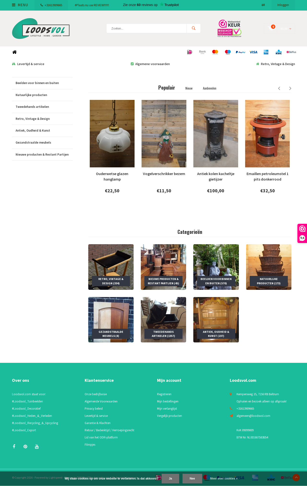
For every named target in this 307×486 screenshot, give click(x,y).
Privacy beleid (94, 409)
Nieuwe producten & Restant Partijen (44, 155)
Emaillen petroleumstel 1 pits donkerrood (268, 176)
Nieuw (189, 88)
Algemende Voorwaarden (101, 401)
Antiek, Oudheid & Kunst (44, 131)
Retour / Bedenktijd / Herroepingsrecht (109, 430)
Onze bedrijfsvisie (96, 394)
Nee (192, 478)
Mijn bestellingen (167, 401)
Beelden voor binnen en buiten (44, 83)
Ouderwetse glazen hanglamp (112, 176)
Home (14, 52)
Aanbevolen (209, 88)
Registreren (164, 394)
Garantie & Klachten (98, 423)
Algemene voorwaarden (150, 64)
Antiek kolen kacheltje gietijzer (215, 176)
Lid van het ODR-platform (101, 437)
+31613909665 (51, 5)
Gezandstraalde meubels (44, 143)
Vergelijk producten (169, 416)
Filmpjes (90, 445)
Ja (170, 478)
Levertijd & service (28, 64)
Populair (166, 87)
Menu (20, 4)
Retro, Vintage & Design (275, 64)
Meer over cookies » (224, 478)
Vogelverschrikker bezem (164, 173)
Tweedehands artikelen (44, 107)
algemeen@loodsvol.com (253, 416)
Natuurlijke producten (44, 95)
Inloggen (283, 5)
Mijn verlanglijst (167, 409)
